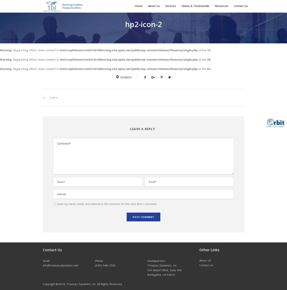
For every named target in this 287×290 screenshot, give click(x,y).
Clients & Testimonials (195, 6)
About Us (154, 6)
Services (170, 6)
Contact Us (241, 6)
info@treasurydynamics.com (60, 265)
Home (139, 6)
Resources (221, 6)
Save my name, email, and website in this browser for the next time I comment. (107, 204)
